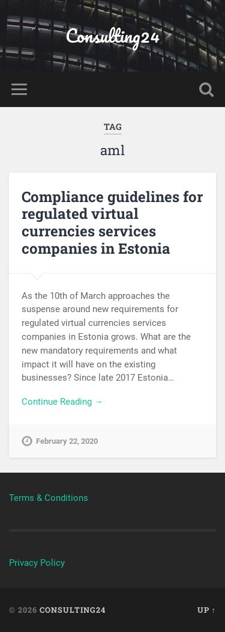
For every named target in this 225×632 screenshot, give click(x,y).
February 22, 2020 (67, 441)
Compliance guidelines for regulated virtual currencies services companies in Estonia (112, 222)
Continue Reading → (62, 401)
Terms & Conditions (48, 497)
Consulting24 (112, 36)
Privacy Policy (37, 562)
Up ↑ (206, 610)
